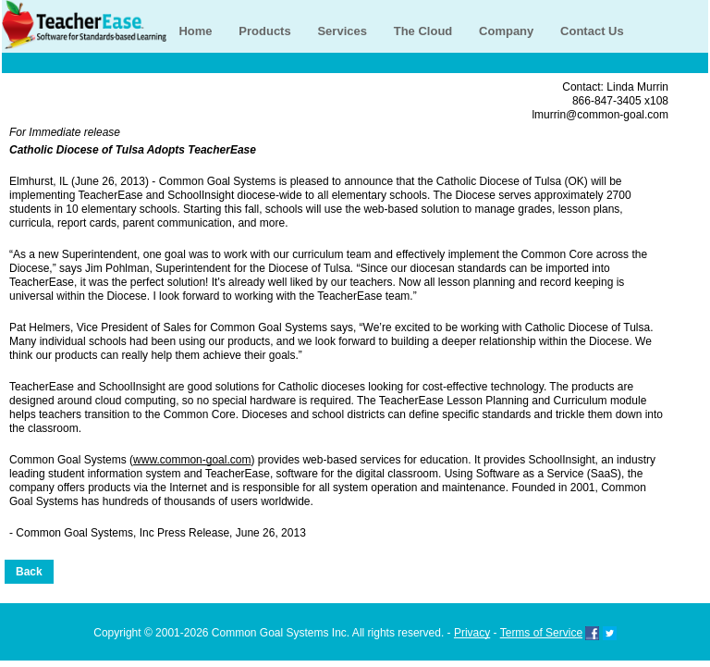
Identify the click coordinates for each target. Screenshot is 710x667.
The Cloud (423, 31)
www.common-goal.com (192, 459)
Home (195, 31)
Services (342, 31)
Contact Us (592, 31)
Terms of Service (541, 632)
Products (264, 31)
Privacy (472, 632)
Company (506, 31)
